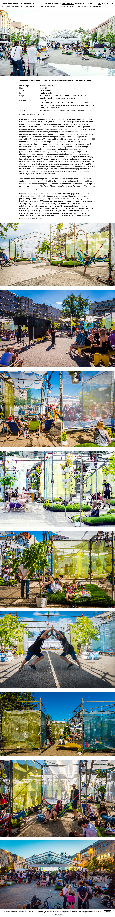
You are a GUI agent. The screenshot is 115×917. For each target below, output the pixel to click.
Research (76, 7)
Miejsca (41, 7)
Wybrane (6, 7)
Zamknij (107, 912)
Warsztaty (86, 7)
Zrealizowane (17, 7)
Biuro (78, 3)
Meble (68, 7)
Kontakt (88, 3)
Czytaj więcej (58, 914)
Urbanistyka (50, 7)
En (103, 3)
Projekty (68, 3)
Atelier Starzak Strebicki (18, 3)
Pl (99, 3)
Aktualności (53, 3)
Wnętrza (61, 7)
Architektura (30, 7)
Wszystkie (96, 7)
